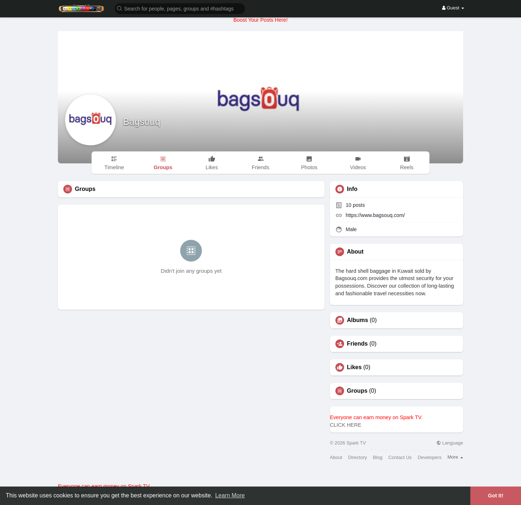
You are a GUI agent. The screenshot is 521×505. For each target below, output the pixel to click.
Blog (377, 457)
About (336, 457)
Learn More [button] (230, 495)
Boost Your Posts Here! (260, 20)
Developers (429, 457)
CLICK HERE (345, 425)
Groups (357, 391)
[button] (179, 8)
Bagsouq (141, 121)
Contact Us (399, 457)
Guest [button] (453, 8)
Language (449, 443)
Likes (354, 367)
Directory (357, 457)
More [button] (455, 457)
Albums (357, 320)
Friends (357, 344)
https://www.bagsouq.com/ (375, 215)
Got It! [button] (495, 495)
